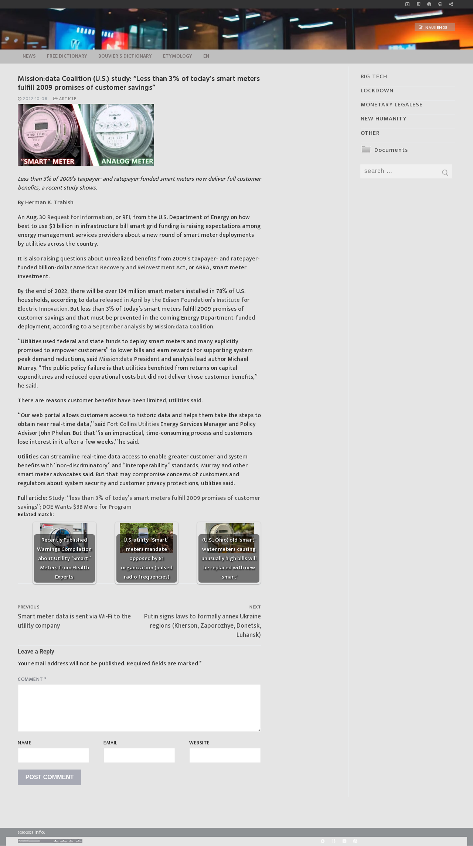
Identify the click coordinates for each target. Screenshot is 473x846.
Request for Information (79, 217)
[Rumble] (322, 841)
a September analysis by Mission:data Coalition (150, 327)
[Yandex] (344, 841)
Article (64, 98)
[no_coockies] (418, 4)
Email (110, 743)
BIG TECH (374, 77)
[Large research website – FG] (451, 4)
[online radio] (440, 4)
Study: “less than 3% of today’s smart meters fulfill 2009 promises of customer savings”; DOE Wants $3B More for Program (139, 502)
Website (199, 743)
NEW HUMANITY (383, 119)
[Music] (407, 4)
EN (206, 56)
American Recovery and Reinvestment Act (129, 268)
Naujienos (433, 27)
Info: (39, 832)
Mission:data (116, 359)
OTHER (370, 133)
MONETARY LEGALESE (392, 105)
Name (24, 743)
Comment (32, 679)
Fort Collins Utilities (133, 424)
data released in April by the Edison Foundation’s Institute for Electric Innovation (133, 304)
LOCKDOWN (377, 91)
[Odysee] (354, 841)
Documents (391, 150)
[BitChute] (333, 841)
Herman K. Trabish (49, 203)
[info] (429, 4)
